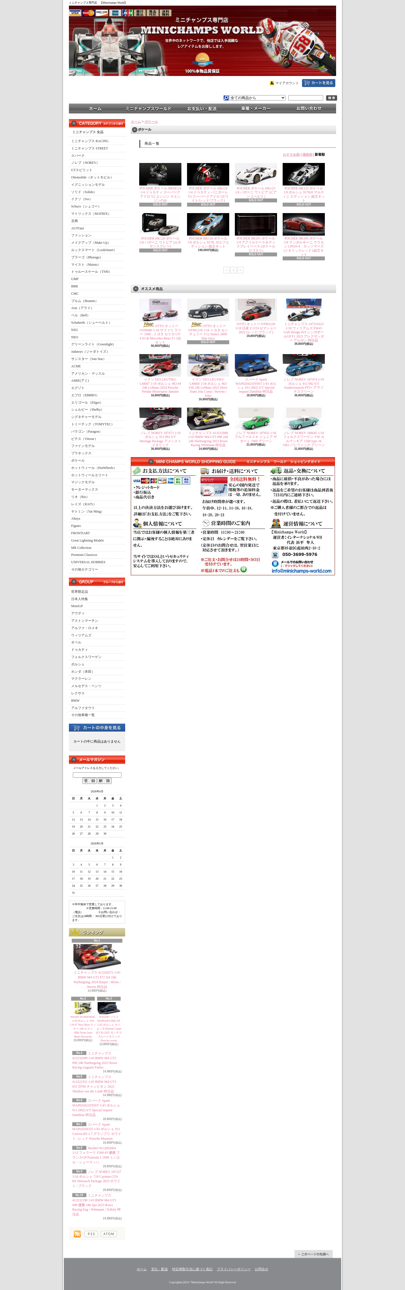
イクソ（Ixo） (82, 199)
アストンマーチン (84, 621)
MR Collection (81, 548)
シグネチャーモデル (86, 417)
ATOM (109, 1234)
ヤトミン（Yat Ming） (87, 511)
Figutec (76, 526)
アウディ (78, 613)
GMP (74, 279)
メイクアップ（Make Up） (91, 243)
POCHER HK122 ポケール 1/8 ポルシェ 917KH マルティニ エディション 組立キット (304, 194)
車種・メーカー (256, 108)
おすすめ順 (291, 155)
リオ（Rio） (80, 497)
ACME (76, 366)
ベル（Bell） (80, 315)
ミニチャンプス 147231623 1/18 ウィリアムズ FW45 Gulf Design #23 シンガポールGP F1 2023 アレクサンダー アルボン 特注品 (304, 332)
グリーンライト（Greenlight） (93, 344)
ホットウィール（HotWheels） (94, 468)
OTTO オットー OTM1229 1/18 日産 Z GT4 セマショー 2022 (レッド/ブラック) (256, 328)
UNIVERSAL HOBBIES (88, 562)
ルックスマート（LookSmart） (94, 250)
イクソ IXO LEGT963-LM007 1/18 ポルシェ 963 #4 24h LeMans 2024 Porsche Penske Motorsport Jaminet (160, 385)
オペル (76, 642)
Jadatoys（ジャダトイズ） (90, 352)
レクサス (78, 693)
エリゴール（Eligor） (87, 402)
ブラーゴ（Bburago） (87, 257)
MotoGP (77, 606)
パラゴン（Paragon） (86, 431)
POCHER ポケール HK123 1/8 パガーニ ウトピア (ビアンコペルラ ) (256, 192)
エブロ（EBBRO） (85, 395)
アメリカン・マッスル (88, 373)
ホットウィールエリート (89, 475)
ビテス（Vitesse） (84, 439)
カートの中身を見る (97, 727)
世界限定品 (79, 592)
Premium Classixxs (84, 555)
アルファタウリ (83, 708)
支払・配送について (202, 108)
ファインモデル (83, 446)
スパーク (78, 156)
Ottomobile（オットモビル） (92, 177)
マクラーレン (81, 679)
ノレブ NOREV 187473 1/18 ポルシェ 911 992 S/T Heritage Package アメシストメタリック (160, 439)
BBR (74, 286)
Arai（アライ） (82, 308)
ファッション (81, 235)
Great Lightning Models (87, 540)
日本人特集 (79, 599)
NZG (74, 330)
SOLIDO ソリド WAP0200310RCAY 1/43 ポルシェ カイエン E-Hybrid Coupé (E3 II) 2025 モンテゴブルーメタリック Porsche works (109, 1028)
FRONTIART (80, 533)
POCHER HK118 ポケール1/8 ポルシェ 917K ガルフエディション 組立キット (208, 242)
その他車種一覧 (83, 715)
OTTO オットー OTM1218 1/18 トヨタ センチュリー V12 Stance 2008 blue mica (208, 332)
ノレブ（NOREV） (85, 163)
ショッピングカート (319, 83)
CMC (75, 294)
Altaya (75, 518)
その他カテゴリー (84, 569)
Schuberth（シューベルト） (91, 323)
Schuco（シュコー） (86, 206)
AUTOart (77, 228)
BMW (75, 701)
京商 (74, 221)
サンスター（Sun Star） (88, 359)
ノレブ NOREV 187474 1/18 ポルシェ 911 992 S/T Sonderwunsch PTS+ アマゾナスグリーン (304, 385)
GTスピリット (82, 170)
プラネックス (81, 453)
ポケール (78, 460)
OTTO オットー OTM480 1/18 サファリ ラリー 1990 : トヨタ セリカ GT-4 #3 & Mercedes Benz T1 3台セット (160, 334)
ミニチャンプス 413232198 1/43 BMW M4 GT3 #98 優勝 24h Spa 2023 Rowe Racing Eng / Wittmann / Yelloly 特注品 (96, 1204)
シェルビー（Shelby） (87, 410)
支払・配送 (159, 1269)
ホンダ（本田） (83, 672)
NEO (74, 337)
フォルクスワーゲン (86, 657)
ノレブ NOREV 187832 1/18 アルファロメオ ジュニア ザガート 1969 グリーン (256, 437)
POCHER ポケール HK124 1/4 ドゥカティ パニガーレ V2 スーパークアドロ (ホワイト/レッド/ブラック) (208, 194)
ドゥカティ (79, 650)
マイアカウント (287, 83)
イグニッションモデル (88, 185)
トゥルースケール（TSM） (91, 272)
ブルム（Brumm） (84, 301)
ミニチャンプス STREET (89, 148)
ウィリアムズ (81, 635)
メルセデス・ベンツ (86, 686)
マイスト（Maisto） (86, 265)
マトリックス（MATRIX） (91, 214)
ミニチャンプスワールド (149, 108)
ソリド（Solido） (84, 192)
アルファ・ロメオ (84, 628)
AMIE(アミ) (80, 381)
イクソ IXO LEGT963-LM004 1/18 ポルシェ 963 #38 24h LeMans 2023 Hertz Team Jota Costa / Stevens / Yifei (208, 387)
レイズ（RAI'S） (83, 504)
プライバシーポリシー (234, 1269)
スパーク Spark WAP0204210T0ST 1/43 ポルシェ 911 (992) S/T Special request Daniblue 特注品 (255, 385)
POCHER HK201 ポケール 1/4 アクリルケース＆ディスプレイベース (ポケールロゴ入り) (256, 244)
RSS (91, 1234)
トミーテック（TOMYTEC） (92, 424)
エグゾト (78, 388)
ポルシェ (78, 664)
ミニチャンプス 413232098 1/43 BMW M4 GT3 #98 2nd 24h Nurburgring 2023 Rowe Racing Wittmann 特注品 (208, 439)
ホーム (95, 108)
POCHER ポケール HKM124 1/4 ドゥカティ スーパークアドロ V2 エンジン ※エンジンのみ (160, 194)
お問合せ (309, 108)
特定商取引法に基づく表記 (192, 1269)
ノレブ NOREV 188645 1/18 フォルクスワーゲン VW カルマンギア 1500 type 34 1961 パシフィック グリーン (304, 439)
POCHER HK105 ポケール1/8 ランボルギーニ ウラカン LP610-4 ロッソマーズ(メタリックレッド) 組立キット (304, 246)
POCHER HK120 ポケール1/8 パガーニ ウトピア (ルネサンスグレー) (160, 242)
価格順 (307, 155)
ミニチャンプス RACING (90, 141)
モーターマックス (84, 489)
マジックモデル (83, 482)
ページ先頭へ (313, 1254)
